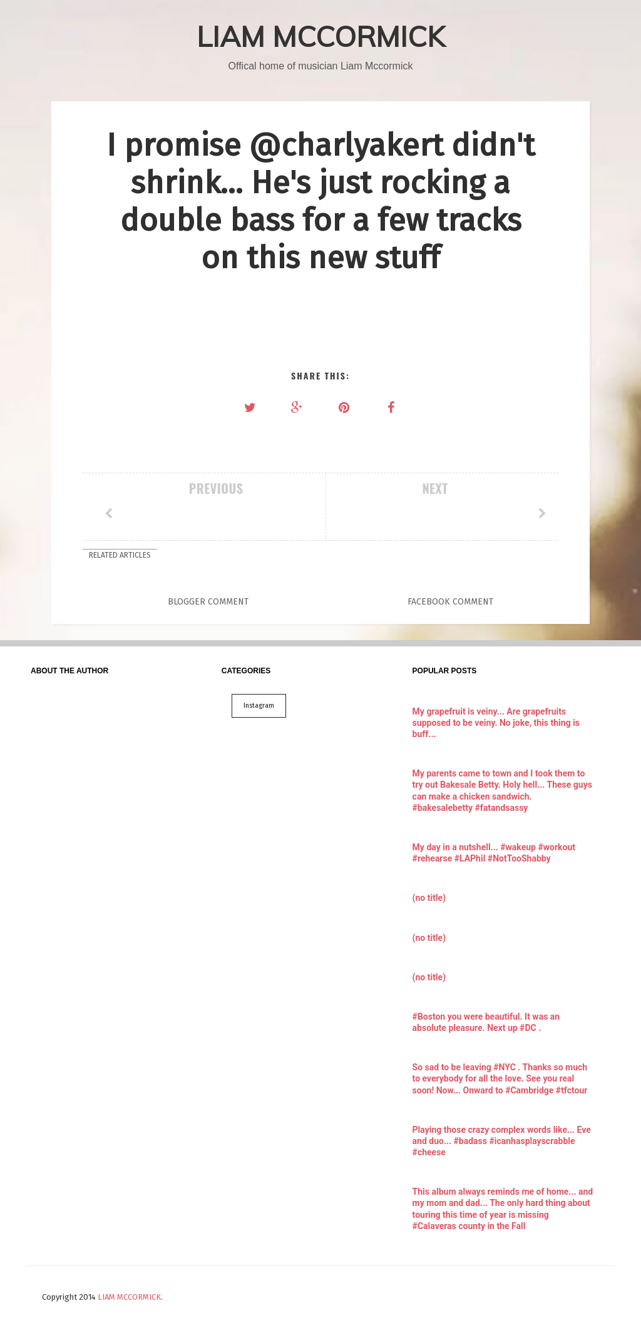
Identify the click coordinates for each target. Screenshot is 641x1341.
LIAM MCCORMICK (321, 36)
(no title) (429, 898)
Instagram (259, 705)
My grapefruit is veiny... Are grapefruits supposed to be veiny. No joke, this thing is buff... (496, 722)
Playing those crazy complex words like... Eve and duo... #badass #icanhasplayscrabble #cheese (502, 1141)
